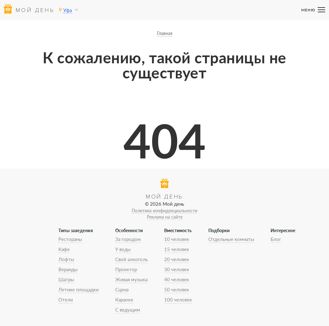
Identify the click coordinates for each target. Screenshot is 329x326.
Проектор (126, 269)
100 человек (178, 299)
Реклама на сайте (164, 217)
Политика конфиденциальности (164, 210)
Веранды (68, 269)
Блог (276, 239)
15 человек (176, 249)
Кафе (64, 249)
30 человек (176, 269)
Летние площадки (78, 289)
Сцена (122, 289)
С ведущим (127, 309)
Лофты (66, 259)
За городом (128, 239)
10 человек (176, 239)
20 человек (176, 259)
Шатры (66, 279)
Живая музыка (131, 279)
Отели (65, 299)
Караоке (124, 299)
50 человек (176, 289)
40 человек (176, 279)
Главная (164, 33)
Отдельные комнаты (231, 239)
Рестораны (70, 239)
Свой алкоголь (131, 259)
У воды (123, 249)
